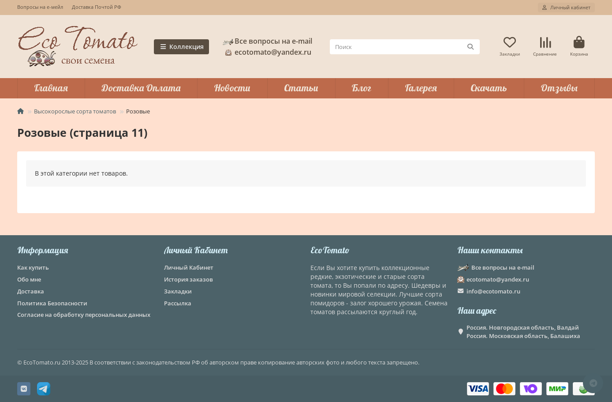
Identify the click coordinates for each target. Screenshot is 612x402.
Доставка (30, 291)
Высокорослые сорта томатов (75, 111)
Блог (361, 88)
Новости (232, 88)
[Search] (405, 46)
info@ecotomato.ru (493, 291)
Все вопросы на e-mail (267, 41)
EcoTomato (330, 249)
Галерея (421, 88)
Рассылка (177, 303)
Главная (51, 88)
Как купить (33, 267)
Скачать (488, 88)
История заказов (188, 279)
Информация (42, 249)
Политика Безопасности (52, 303)
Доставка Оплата (140, 88)
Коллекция (181, 46)
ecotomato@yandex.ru (266, 52)
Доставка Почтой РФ (96, 7)
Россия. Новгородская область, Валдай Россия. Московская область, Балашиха (523, 331)
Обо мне (29, 279)
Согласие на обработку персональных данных (83, 315)
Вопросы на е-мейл (40, 7)
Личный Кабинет (196, 249)
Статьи (301, 88)
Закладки (178, 291)
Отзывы (559, 88)
